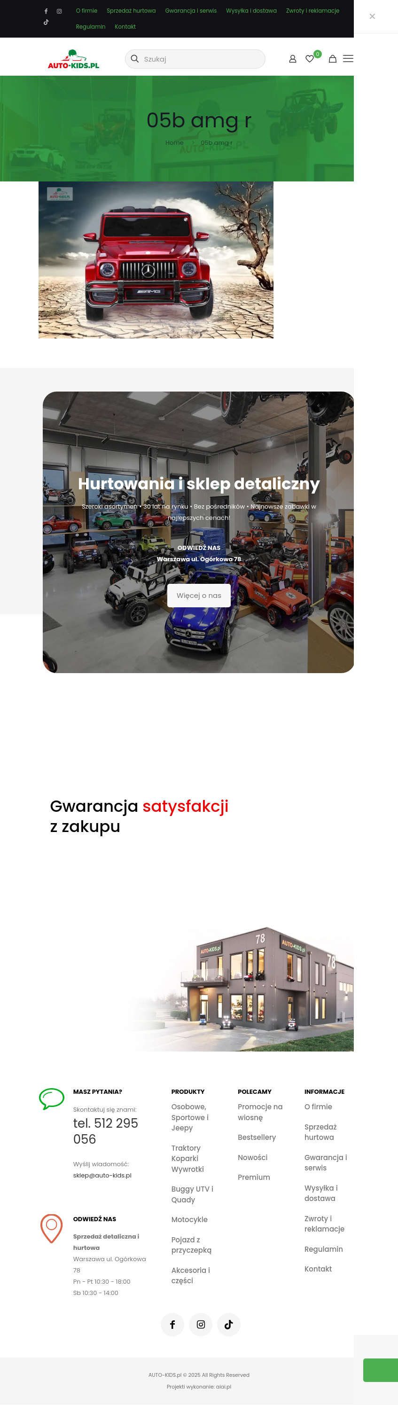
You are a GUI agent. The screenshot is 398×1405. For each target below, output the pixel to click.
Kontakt (125, 27)
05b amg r (217, 142)
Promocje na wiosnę (260, 1112)
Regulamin (91, 27)
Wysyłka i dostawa (251, 11)
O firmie (87, 11)
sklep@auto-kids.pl (104, 1175)
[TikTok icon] (46, 22)
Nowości (252, 1157)
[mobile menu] (348, 59)
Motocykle (190, 1219)
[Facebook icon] (46, 11)
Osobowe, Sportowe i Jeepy (190, 1117)
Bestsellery (257, 1137)
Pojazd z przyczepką (192, 1245)
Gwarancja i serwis (191, 11)
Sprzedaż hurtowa (131, 11)
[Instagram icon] (59, 11)
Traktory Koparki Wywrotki (188, 1158)
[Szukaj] (195, 59)
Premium (254, 1177)
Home (174, 142)
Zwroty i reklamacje (312, 11)
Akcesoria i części (191, 1275)
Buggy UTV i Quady (192, 1194)
